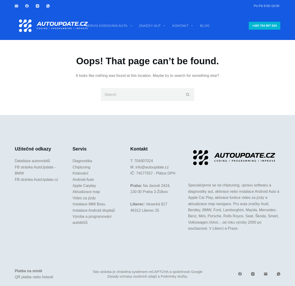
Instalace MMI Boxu (88, 204)
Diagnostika (82, 161)
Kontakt (183, 26)
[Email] (16, 6)
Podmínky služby (174, 276)
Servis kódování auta (109, 26)
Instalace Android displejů (93, 210)
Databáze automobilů (32, 161)
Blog (205, 26)
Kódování (80, 173)
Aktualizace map (86, 192)
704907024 (143, 161)
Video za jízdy (84, 198)
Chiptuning (81, 167)
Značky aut (153, 26)
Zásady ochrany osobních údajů (132, 276)
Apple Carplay (84, 186)
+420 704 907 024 (264, 25)
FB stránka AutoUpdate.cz (36, 180)
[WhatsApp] (48, 6)
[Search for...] (141, 94)
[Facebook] (27, 6)
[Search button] (187, 94)
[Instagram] (37, 6)
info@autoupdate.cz (152, 167)
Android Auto (83, 180)
